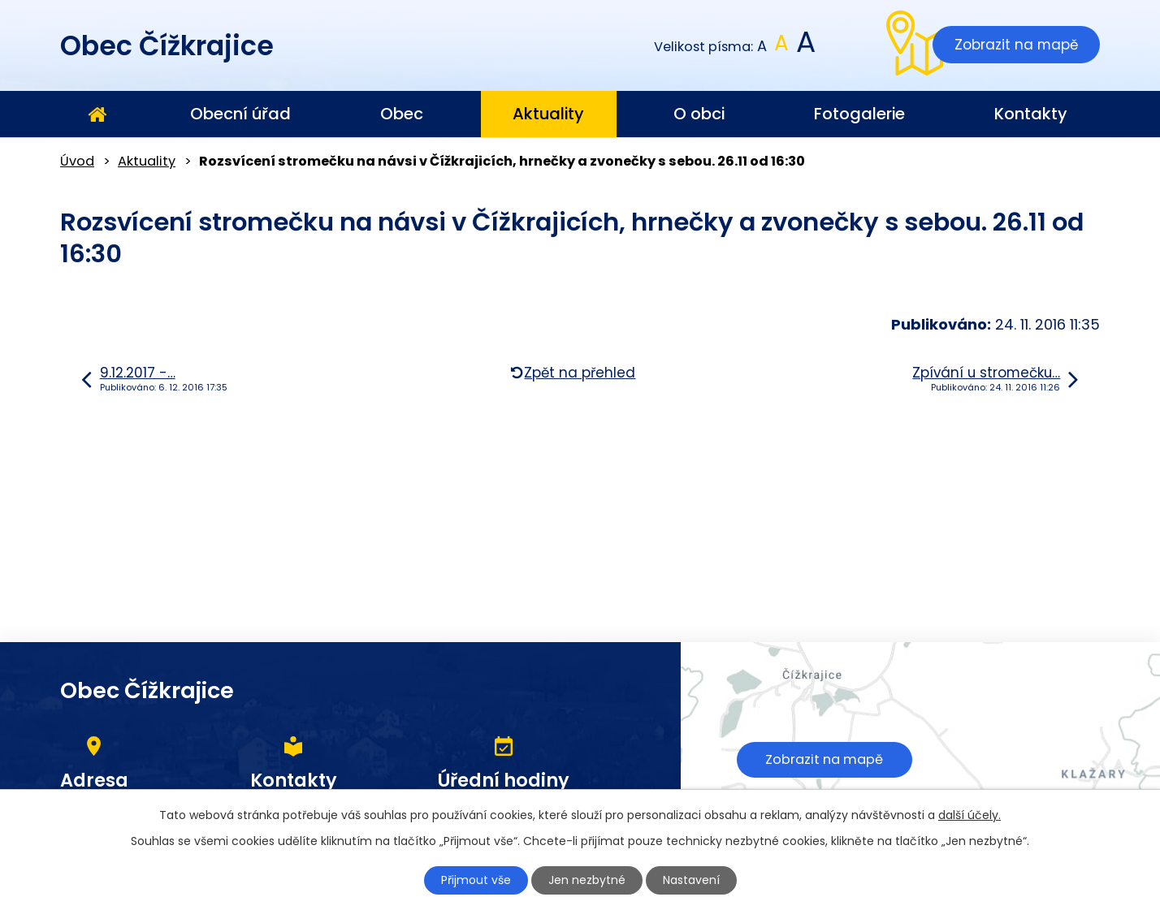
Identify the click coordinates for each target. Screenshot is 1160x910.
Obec (401, 113)
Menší (762, 46)
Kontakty (1030, 113)
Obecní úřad (240, 113)
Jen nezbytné (586, 880)
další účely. (969, 815)
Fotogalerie (859, 113)
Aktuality (548, 113)
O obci (699, 113)
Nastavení (691, 880)
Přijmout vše (476, 880)
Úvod (96, 114)
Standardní (781, 46)
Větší (804, 46)
